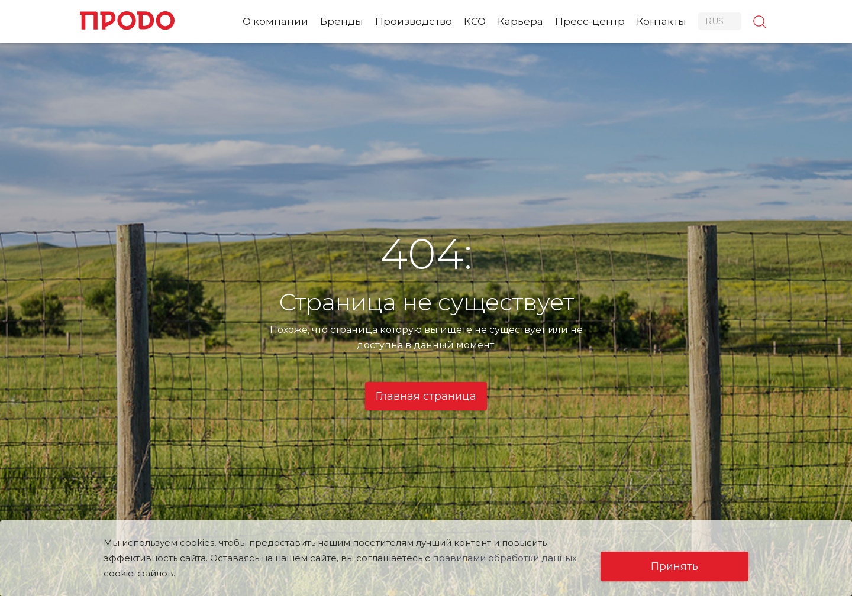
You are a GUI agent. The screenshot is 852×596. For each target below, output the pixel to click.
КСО (475, 21)
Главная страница (426, 396)
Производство (413, 21)
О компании (275, 21)
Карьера (520, 21)
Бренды (341, 21)
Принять (674, 566)
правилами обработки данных (505, 557)
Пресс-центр (590, 21)
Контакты (661, 21)
